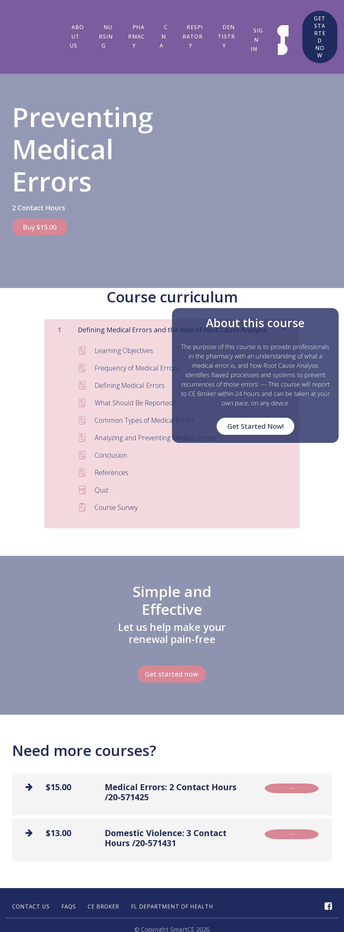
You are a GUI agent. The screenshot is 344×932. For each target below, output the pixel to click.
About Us (75, 29)
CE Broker (103, 880)
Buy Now (291, 764)
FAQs (68, 880)
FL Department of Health (172, 880)
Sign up (275, 33)
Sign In (248, 33)
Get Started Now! (255, 406)
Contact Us (31, 880)
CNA (158, 29)
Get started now (316, 29)
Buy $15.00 (39, 212)
